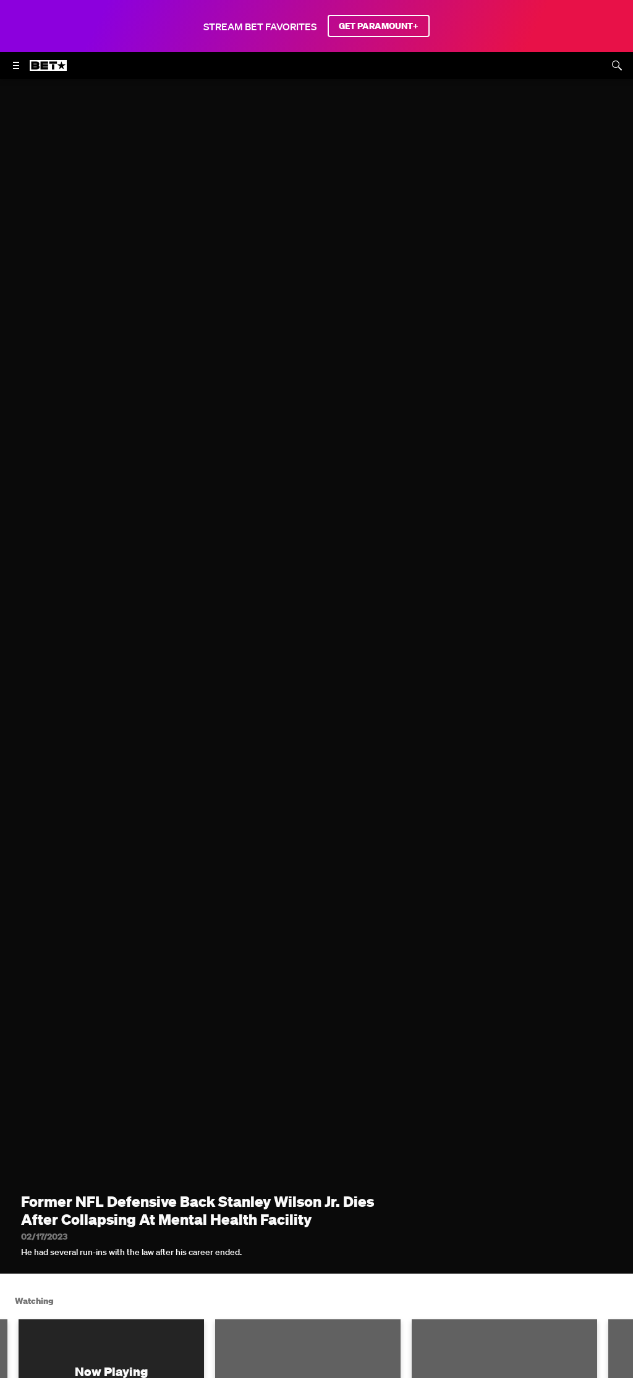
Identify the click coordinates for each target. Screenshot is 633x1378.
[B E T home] (48, 71)
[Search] (617, 65)
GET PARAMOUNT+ (378, 26)
